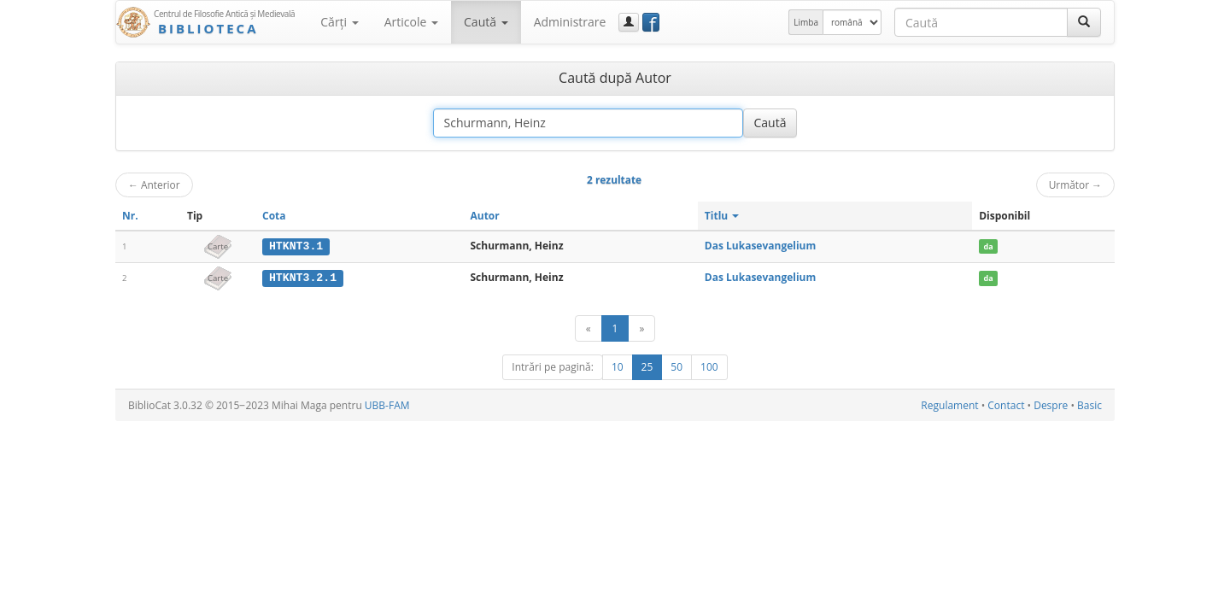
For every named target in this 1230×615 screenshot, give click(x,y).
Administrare (570, 22)
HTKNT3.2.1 (303, 277)
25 (647, 366)
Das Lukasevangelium (760, 245)
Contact (1005, 404)
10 (618, 366)
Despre (1051, 404)
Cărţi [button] (339, 22)
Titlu (722, 215)
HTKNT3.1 (296, 246)
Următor (1075, 184)
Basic (1089, 404)
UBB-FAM (387, 404)
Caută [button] (486, 22)
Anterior (154, 184)
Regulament (949, 404)
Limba (806, 22)
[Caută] (1084, 22)
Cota (274, 215)
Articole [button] (411, 22)
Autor (484, 215)
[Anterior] (588, 327)
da (988, 246)
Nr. (130, 215)
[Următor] (641, 327)
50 (676, 366)
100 (709, 366)
